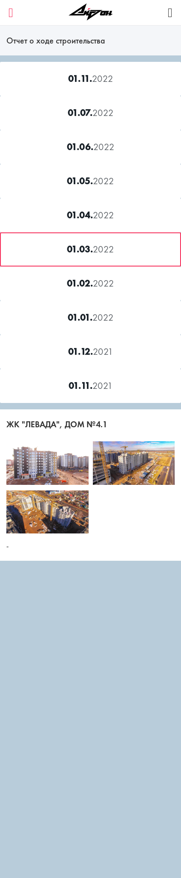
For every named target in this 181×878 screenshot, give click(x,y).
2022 (90, 78)
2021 (90, 351)
